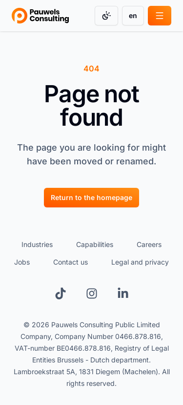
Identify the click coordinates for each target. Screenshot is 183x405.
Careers (149, 244)
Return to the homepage (91, 197)
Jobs (22, 262)
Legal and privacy (140, 262)
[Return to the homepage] (91, 197)
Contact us (70, 262)
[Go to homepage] (40, 15)
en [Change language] (133, 15)
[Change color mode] (106, 15)
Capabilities (94, 244)
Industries (37, 244)
